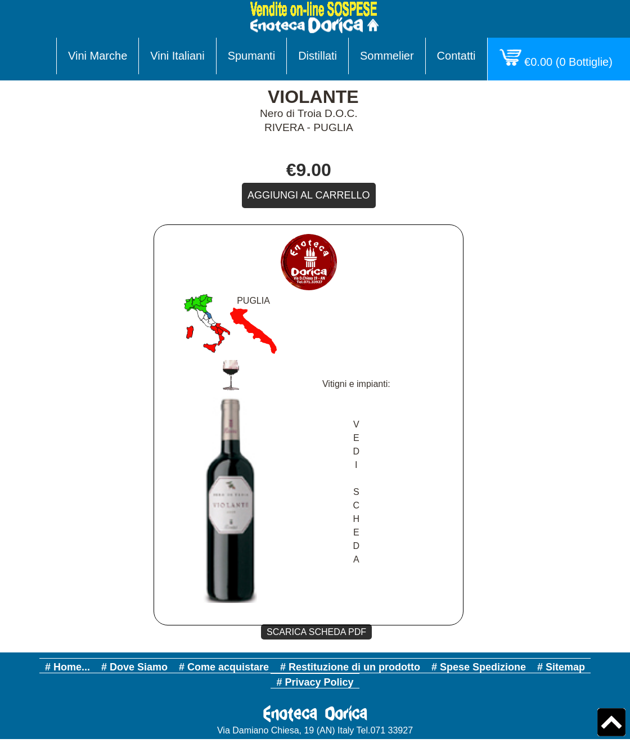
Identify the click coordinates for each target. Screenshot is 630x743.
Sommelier (387, 55)
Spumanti (252, 55)
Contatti (456, 55)
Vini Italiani (177, 55)
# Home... (67, 667)
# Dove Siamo (134, 667)
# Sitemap (561, 667)
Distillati (317, 55)
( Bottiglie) (559, 58)
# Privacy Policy (314, 682)
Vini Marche (97, 55)
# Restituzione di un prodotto (350, 667)
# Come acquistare (224, 667)
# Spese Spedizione (478, 667)
